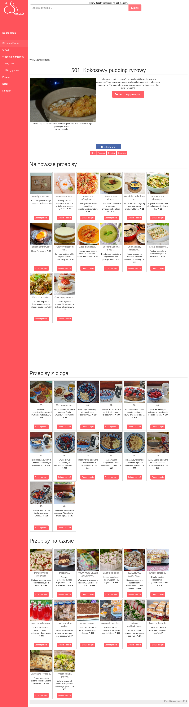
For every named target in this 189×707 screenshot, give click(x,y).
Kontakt (6, 90)
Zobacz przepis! (41, 218)
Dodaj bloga (9, 33)
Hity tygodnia (10, 70)
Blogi (5, 84)
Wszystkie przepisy (13, 56)
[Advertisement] (109, 34)
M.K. (185, 701)
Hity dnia (8, 63)
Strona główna (10, 43)
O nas (5, 50)
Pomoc (6, 77)
